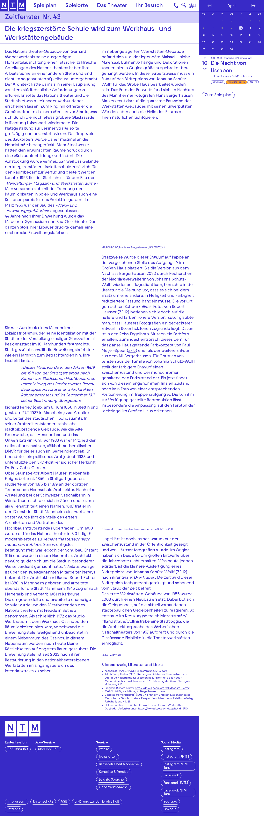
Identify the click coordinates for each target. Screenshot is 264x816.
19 (259, 35)
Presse (104, 749)
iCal (251, 82)
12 (259, 28)
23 (231, 42)
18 (250, 35)
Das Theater (112, 6)
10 (241, 28)
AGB (64, 802)
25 (250, 42)
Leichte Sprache (111, 780)
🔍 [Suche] (184, 6)
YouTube (170, 802)
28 (212, 49)
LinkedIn (170, 809)
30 (231, 49)
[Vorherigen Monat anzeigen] (209, 5)
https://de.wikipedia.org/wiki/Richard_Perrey (162, 688)
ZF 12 (123, 313)
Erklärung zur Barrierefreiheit (97, 802)
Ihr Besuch (149, 6)
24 (240, 42)
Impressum (16, 802)
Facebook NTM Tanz (175, 792)
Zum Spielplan (218, 95)
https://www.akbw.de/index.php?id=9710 (163, 709)
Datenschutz (43, 802)
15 (222, 35)
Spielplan (45, 6)
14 (213, 35)
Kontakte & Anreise (113, 772)
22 (222, 42)
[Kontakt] (176, 5)
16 (231, 35)
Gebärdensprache (113, 787)
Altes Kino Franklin (236, 82)
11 (250, 28)
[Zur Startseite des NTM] (13, 5)
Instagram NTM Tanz (175, 766)
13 (204, 35)
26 (259, 42)
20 (203, 42)
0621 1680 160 (48, 749)
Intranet (13, 809)
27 (203, 49)
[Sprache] (193, 5)
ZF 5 (132, 351)
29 (222, 49)
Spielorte (76, 6)
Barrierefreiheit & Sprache (119, 764)
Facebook (171, 775)
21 (213, 42)
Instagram (172, 749)
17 (241, 35)
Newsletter (107, 757)
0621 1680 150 (17, 749)
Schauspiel (218, 82)
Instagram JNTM (176, 757)
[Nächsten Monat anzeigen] (253, 5)
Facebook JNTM (176, 783)
